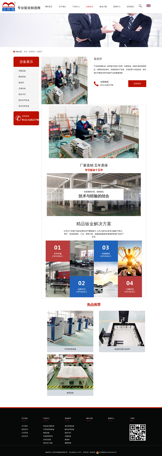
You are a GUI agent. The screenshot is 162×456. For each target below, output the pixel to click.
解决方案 (103, 7)
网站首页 (48, 7)
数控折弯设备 (24, 100)
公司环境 (25, 433)
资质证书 (25, 429)
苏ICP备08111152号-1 (75, 452)
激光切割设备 (24, 106)
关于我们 (62, 7)
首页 (25, 51)
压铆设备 (22, 88)
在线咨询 (137, 84)
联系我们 (130, 7)
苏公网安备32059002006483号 (107, 452)
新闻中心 (117, 7)
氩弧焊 (39, 51)
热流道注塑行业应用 (122, 349)
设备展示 (89, 7)
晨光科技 (92, 452)
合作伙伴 (25, 436)
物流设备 (70, 393)
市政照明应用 (48, 436)
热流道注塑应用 (48, 426)
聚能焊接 (22, 77)
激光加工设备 (48, 443)
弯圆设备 (22, 71)
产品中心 (76, 7)
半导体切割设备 (70, 349)
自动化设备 (47, 439)
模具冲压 (22, 94)
